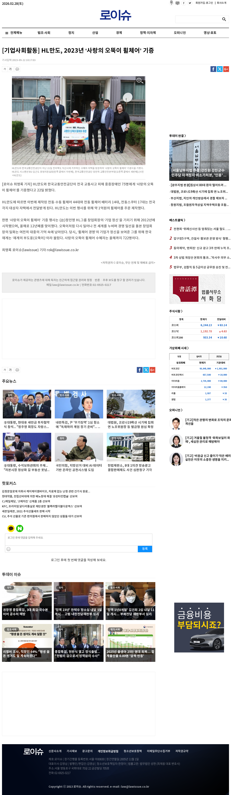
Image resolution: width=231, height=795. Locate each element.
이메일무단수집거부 (158, 751)
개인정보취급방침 (108, 751)
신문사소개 (55, 751)
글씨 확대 (10, 69)
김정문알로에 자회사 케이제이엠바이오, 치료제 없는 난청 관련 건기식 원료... (46, 491)
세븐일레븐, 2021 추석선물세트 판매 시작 (26, 511)
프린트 (17, 69)
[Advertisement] (42, 328)
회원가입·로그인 (205, 3)
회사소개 (220, 3)
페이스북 (213, 69)
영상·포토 (210, 33)
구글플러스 (226, 69)
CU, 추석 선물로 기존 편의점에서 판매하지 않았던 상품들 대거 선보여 (42, 516)
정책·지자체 (148, 33)
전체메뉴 (16, 33)
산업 (95, 33)
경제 (119, 33)
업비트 (199, 356)
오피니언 (180, 33)
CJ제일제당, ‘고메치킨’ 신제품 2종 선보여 (26, 501)
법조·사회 (44, 33)
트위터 (220, 69)
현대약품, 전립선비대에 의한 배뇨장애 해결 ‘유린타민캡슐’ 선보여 (39, 496)
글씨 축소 (5, 69)
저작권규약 (181, 751)
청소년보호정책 (133, 751)
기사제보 (72, 751)
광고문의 (87, 751)
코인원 (219, 356)
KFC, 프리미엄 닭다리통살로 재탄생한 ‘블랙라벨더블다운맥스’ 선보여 (42, 506)
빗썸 (179, 356)
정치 (71, 33)
